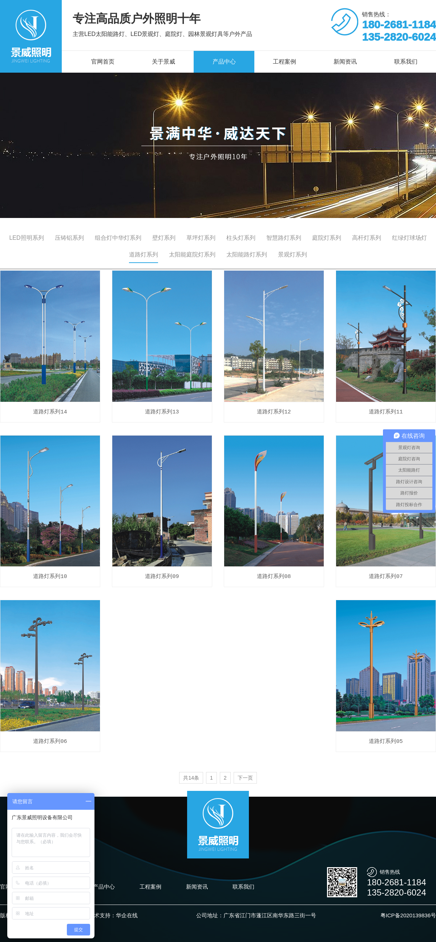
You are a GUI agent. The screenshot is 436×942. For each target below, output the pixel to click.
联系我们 (243, 887)
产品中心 (224, 61)
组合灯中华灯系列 (118, 238)
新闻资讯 (345, 61)
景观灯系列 (292, 254)
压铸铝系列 (69, 238)
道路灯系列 (143, 254)
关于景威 (163, 61)
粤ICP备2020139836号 (408, 915)
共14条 (191, 778)
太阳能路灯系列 (246, 254)
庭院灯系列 (326, 238)
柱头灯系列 (240, 238)
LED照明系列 (26, 238)
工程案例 (284, 61)
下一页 (245, 778)
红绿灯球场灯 (409, 238)
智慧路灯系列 (283, 238)
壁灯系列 (163, 238)
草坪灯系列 (200, 238)
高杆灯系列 (366, 238)
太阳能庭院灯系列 (192, 254)
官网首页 (102, 61)
